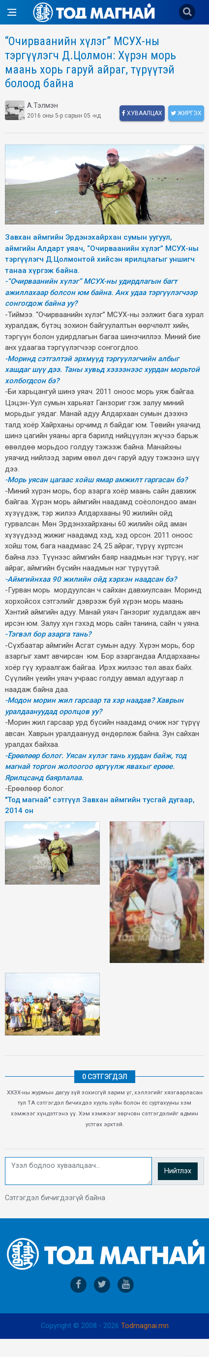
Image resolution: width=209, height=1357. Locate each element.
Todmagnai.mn (145, 1326)
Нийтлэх (177, 1171)
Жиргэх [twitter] (186, 113)
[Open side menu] (11, 12)
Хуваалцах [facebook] (142, 113)
